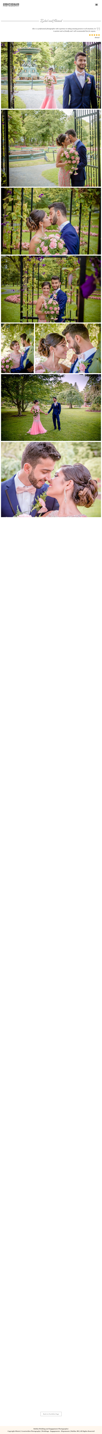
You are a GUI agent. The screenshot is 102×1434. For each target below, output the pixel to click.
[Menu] (96, 4)
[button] (51, 75)
